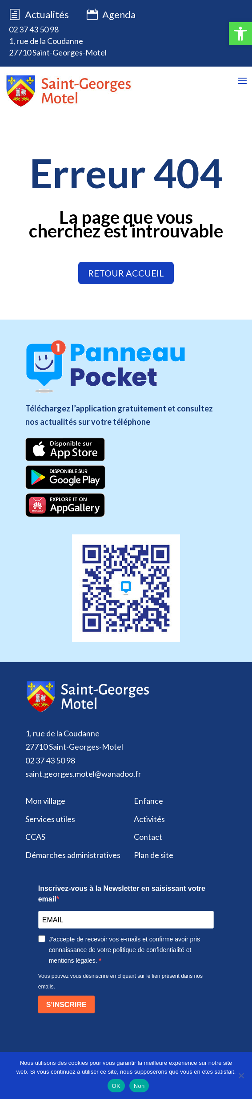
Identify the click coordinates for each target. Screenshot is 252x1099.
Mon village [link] (45, 801)
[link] (240, 33)
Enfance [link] (148, 801)
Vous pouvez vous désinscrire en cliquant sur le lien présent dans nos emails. (120, 981)
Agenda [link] (111, 15)
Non (139, 1086)
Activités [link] (149, 819)
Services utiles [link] (50, 819)
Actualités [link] (47, 14)
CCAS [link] (35, 837)
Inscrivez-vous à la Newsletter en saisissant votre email (121, 894)
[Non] (240, 1075)
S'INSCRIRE (66, 1004)
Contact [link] (148, 837)
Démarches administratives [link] (72, 855)
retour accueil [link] (126, 273)
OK (116, 1086)
